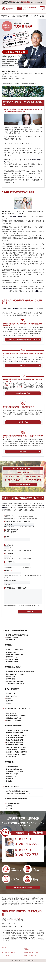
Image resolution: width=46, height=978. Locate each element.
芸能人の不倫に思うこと (12, 776)
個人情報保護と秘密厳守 (12, 662)
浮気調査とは (9, 647)
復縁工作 (19, 387)
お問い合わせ (10, 811)
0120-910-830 (16, 921)
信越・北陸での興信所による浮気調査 (16, 737)
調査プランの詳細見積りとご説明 (15, 676)
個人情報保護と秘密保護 (8, 955)
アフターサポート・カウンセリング (15, 686)
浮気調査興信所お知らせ (12, 789)
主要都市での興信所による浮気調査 (15, 752)
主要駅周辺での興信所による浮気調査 (16, 757)
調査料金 (26, 951)
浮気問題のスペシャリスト (13, 640)
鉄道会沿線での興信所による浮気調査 (16, 754)
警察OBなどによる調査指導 (13, 723)
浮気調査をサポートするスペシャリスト (17, 711)
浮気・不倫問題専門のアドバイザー (15, 718)
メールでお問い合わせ (23, 890)
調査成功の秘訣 (10, 642)
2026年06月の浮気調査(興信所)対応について (18, 796)
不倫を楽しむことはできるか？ (14, 774)
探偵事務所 (13, 216)
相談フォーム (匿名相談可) (23, 484)
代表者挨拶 (9, 808)
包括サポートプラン (11, 696)
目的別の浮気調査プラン (12, 691)
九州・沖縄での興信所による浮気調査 (16, 749)
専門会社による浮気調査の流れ (14, 652)
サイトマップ (5, 958)
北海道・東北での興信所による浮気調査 (17, 733)
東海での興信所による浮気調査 (14, 740)
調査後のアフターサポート (13, 659)
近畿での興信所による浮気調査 (14, 742)
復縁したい (7, 385)
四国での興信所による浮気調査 (14, 747)
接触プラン (23, 365)
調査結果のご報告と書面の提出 (14, 684)
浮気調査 (15, 308)
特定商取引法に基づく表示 (31, 955)
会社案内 (4, 950)
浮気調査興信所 (26, 2)
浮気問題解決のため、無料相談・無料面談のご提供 (20, 674)
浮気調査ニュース (11, 778)
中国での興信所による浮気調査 (14, 745)
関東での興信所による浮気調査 (14, 735)
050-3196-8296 (11, 922)
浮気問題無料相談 (11, 654)
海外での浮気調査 (11, 759)
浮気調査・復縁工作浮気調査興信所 (16, 633)
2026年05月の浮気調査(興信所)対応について (18, 793)
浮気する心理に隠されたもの (14, 771)
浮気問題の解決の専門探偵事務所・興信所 (20, 1)
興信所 (20, 216)
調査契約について (11, 679)
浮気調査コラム (10, 764)
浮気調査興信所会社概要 (12, 806)
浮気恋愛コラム (10, 781)
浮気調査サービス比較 (12, 664)
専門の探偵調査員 (11, 715)
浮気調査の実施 (10, 681)
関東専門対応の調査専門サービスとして (17, 657)
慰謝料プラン (10, 706)
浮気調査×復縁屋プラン (23, 393)
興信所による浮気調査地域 (13, 728)
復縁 (37, 379)
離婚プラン (23, 451)
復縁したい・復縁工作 (30, 958)
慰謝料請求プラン (23, 422)
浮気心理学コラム (11, 783)
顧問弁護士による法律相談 (13, 720)
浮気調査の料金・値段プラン (14, 669)
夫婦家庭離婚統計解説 (12, 769)
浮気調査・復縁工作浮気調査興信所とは (17, 637)
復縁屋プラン (10, 703)
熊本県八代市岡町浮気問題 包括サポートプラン (23, 340)
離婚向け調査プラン (11, 698)
